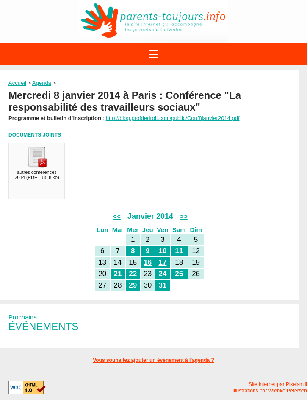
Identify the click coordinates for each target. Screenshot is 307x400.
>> (184, 216)
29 (133, 285)
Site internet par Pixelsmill (278, 384)
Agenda (41, 83)
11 (179, 251)
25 (179, 274)
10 (162, 251)
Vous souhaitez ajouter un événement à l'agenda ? (153, 360)
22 (133, 274)
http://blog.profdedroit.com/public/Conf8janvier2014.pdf (173, 118)
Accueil (17, 83)
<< (117, 216)
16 (148, 262)
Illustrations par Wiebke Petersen (269, 391)
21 (118, 274)
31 (162, 285)
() (36, 162)
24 (162, 274)
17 (162, 262)
